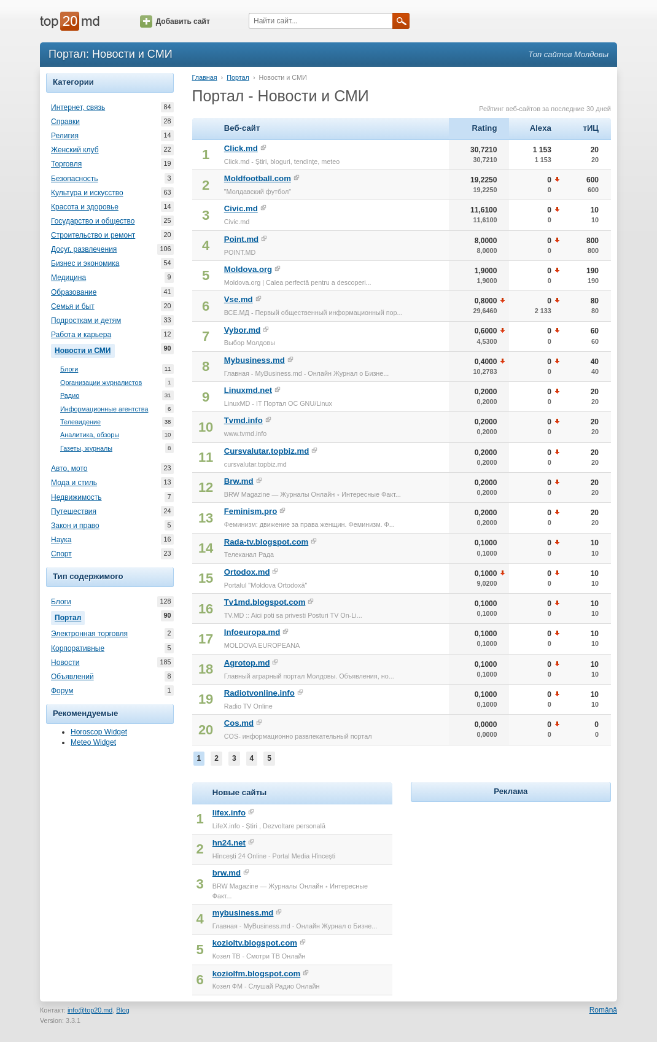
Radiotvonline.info (259, 693)
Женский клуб (75, 150)
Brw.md (239, 481)
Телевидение (80, 422)
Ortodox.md (247, 572)
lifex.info (229, 812)
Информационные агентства (104, 409)
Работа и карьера (81, 335)
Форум (62, 691)
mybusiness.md (243, 912)
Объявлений (72, 677)
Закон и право (75, 526)
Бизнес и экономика (85, 263)
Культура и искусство (87, 193)
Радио (69, 395)
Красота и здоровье (85, 207)
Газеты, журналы (86, 448)
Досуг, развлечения (84, 249)
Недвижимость (76, 497)
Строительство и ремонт (93, 235)
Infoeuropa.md (252, 632)
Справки (65, 121)
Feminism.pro (250, 511)
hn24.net (229, 842)
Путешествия (73, 511)
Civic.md (241, 208)
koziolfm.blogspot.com (256, 973)
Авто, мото (69, 468)
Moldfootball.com (257, 178)
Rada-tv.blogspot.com (266, 541)
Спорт (61, 554)
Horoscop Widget (99, 732)
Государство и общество (92, 221)
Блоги (69, 369)
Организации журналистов (101, 382)
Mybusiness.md (254, 360)
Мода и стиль (74, 483)
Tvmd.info (243, 420)
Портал (70, 616)
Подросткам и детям (86, 320)
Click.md (241, 148)
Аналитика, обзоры (89, 435)
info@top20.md (90, 1010)
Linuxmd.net (248, 390)
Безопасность (74, 179)
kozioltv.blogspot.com (254, 942)
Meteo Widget (93, 742)
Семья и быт (73, 306)
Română (603, 1010)
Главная (204, 77)
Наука (61, 540)
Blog (123, 1010)
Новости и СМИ (85, 349)
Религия (65, 136)
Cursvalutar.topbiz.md (266, 451)
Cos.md (239, 723)
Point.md (241, 239)
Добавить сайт (175, 21)
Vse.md (238, 299)
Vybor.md (242, 330)
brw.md (226, 872)
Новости (65, 662)
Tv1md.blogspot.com (265, 602)
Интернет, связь (78, 107)
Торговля (66, 164)
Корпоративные (77, 648)
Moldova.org (248, 269)
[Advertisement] (511, 881)
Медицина (68, 277)
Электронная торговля (89, 634)
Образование (73, 292)
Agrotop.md (247, 662)
